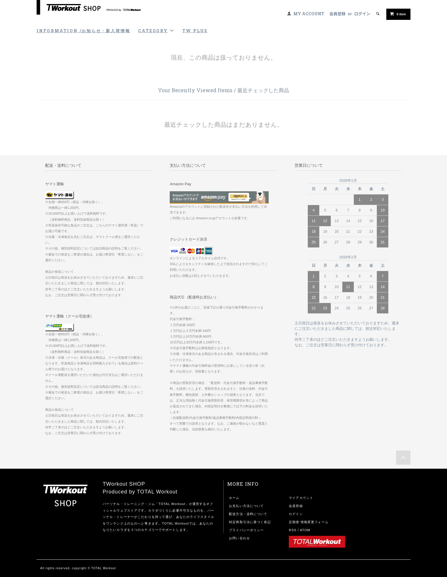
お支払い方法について (246, 506)
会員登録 (337, 13)
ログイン (362, 13)
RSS (292, 530)
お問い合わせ (239, 538)
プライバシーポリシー (246, 530)
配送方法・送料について (248, 514)
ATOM (305, 530)
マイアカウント (301, 498)
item (398, 14)
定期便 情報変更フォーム (308, 522)
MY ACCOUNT (308, 13)
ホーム (234, 498)
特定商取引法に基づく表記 (250, 522)
